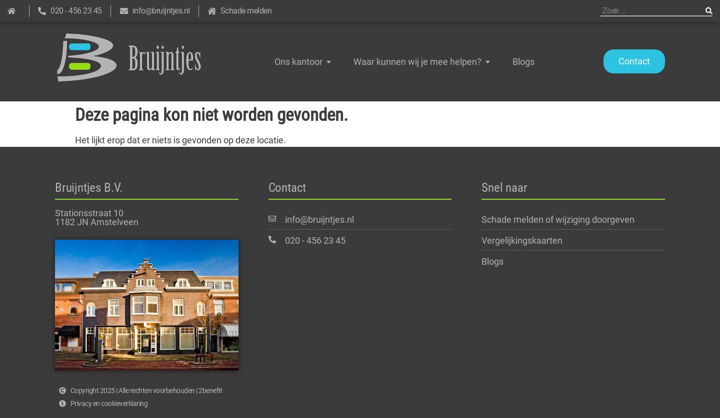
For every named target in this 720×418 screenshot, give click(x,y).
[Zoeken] (709, 10)
